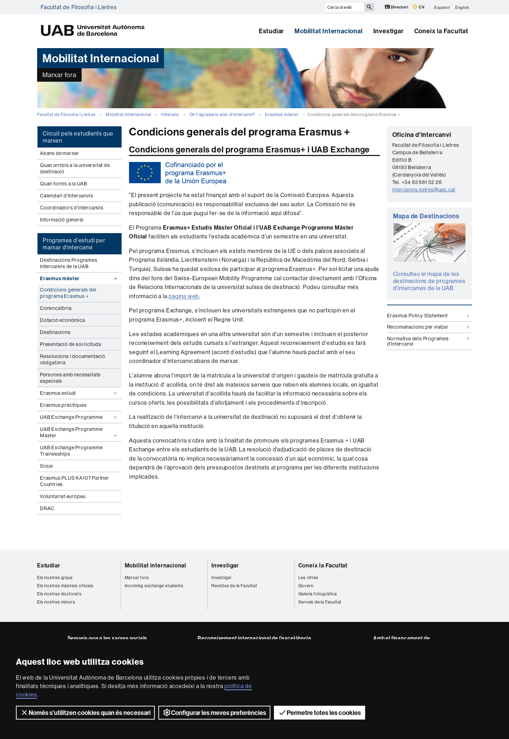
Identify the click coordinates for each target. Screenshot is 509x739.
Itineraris (170, 114)
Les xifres (308, 577)
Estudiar (271, 31)
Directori (397, 7)
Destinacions (55, 332)
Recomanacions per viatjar (428, 327)
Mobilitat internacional (155, 565)
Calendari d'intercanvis (66, 195)
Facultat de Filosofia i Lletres (79, 7)
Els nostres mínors (56, 602)
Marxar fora (137, 577)
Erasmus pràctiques (63, 405)
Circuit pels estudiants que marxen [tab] (78, 137)
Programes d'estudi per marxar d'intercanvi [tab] (74, 244)
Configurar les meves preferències (214, 712)
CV (419, 7)
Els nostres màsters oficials (65, 585)
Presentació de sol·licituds (70, 344)
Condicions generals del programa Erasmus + (68, 293)
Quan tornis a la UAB (63, 183)
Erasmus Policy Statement (428, 315)
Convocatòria (56, 308)
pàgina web (184, 296)
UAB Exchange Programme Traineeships (71, 450)
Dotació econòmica (62, 320)
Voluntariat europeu (63, 496)
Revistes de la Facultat (234, 585)
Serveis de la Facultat (320, 602)
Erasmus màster (281, 114)
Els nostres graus (55, 577)
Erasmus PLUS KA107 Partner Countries (74, 481)
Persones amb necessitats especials (70, 377)
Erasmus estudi (79, 393)
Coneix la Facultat (441, 31)
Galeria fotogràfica (317, 593)
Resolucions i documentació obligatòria (72, 359)
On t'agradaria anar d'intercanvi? (222, 114)
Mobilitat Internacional (328, 31)
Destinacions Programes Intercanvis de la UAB (69, 263)
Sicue (46, 466)
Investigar (388, 31)
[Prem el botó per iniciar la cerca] (369, 7)
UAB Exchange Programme (79, 417)
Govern (306, 585)
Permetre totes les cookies (319, 712)
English (462, 7)
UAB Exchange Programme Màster (79, 432)
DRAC (47, 508)
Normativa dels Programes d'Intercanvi (428, 341)
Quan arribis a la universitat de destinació (75, 168)
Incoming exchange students (154, 585)
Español (442, 7)
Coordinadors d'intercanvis (72, 207)
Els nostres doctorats (59, 593)
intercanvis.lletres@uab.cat (424, 189)
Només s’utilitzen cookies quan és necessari (85, 712)
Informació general (61, 219)
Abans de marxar (59, 153)
